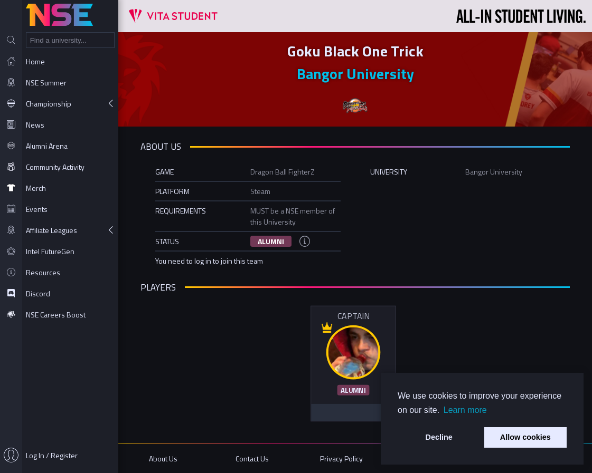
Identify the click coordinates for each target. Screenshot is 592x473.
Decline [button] (439, 437)
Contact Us (252, 458)
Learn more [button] (465, 410)
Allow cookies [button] (525, 437)
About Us (163, 458)
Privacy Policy (341, 458)
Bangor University (355, 73)
